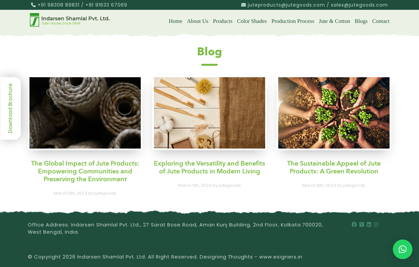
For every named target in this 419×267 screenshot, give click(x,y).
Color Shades (252, 21)
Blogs (361, 21)
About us (198, 21)
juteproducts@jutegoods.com (286, 5)
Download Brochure (10, 108)
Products (223, 21)
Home (175, 21)
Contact (381, 21)
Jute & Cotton (334, 21)
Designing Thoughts (226, 256)
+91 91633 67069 (106, 5)
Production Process (292, 21)
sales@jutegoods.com (359, 5)
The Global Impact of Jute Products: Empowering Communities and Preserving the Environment (85, 172)
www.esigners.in (280, 256)
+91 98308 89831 (59, 5)
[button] (402, 249)
